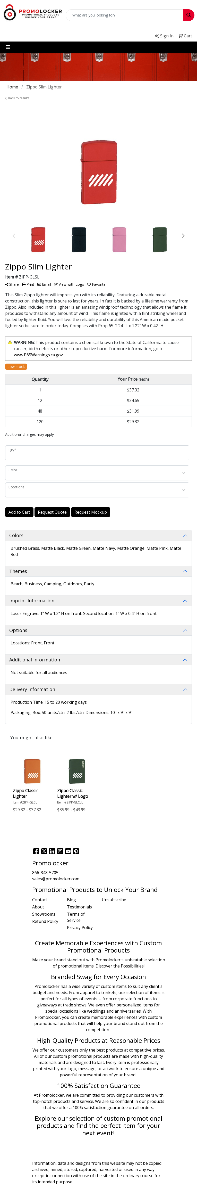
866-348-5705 (45, 872)
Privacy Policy (80, 927)
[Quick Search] (125, 15)
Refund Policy (45, 921)
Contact (39, 900)
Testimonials (79, 907)
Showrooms (43, 914)
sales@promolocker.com (55, 879)
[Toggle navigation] (8, 47)
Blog (71, 900)
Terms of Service (76, 917)
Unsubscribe (114, 900)
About (38, 907)
